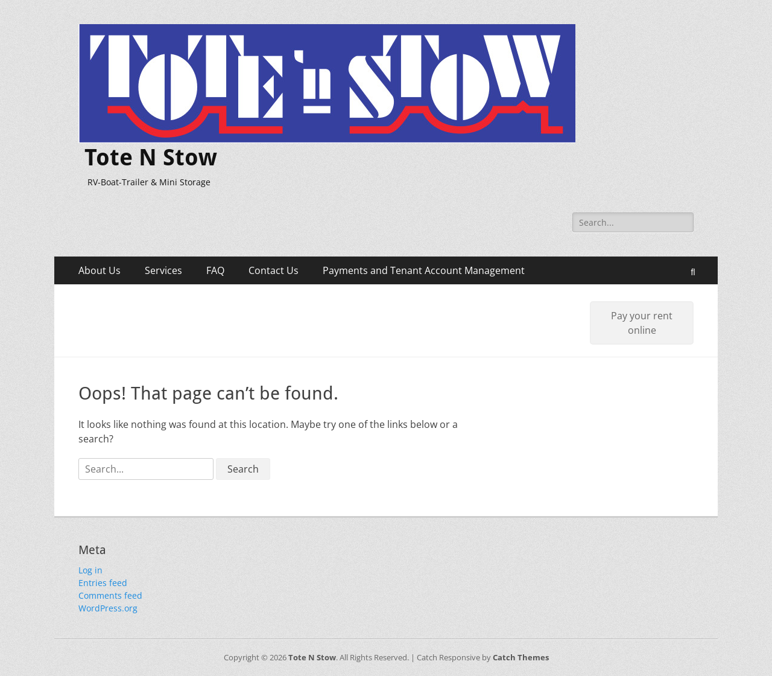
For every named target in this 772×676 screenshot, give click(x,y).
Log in (90, 570)
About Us (99, 270)
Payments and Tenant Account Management (424, 270)
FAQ (215, 270)
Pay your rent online (641, 323)
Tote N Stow (150, 157)
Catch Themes (521, 657)
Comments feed (110, 595)
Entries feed (102, 582)
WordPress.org (108, 608)
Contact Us (273, 270)
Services (163, 270)
